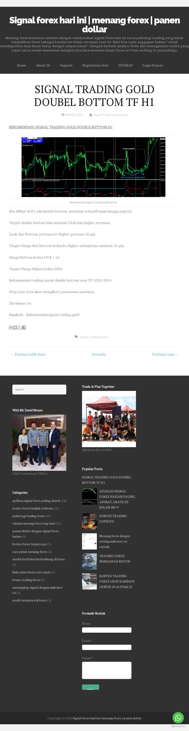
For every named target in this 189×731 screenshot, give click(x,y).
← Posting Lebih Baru (27, 354)
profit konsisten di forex (29, 600)
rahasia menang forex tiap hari (33, 523)
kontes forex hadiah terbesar (32, 508)
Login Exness (152, 65)
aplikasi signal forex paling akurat (36, 500)
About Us (43, 65)
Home (21, 65)
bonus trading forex (26, 580)
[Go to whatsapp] (178, 717)
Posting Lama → (165, 354)
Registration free (95, 65)
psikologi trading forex (28, 516)
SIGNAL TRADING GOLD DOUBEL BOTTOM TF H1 (94, 95)
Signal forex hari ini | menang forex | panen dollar (94, 24)
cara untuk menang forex (29, 551)
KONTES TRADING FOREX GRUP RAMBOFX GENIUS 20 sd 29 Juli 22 (117, 581)
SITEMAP (125, 65)
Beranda (99, 354)
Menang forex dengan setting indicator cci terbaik (114, 541)
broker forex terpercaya (29, 544)
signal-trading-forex (93, 337)
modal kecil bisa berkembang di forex (38, 559)
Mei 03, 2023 (74, 114)
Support (66, 65)
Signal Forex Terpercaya (110, 114)
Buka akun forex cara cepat (31, 572)
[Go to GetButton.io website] (178, 726)
